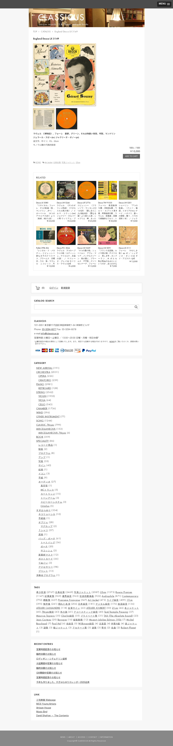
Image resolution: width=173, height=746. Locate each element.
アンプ (42, 457)
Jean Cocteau (43, 619)
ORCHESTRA (43, 372)
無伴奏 (46, 604)
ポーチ (44, 546)
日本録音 (83, 604)
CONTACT (92, 737)
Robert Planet (128, 627)
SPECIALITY (42, 441)
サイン (42, 465)
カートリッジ (48, 493)
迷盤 (94, 627)
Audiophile (108, 596)
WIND (39, 412)
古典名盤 (57, 162)
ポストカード (46, 558)
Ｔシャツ (43, 530)
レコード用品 (46, 445)
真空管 (44, 485)
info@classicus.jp (50, 334)
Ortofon (45, 506)
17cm (130, 600)
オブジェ (43, 522)
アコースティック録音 (86, 612)
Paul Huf (56, 623)
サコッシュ (47, 550)
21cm (115, 608)
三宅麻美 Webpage (46, 700)
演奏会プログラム (46, 575)
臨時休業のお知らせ (46, 654)
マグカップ (47, 526)
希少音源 (41, 592)
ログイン (53, 288)
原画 (41, 534)
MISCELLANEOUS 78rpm (52, 432)
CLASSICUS (62, 17)
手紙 (41, 477)
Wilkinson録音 (86, 623)
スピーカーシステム (51, 502)
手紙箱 (42, 518)
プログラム (45, 453)
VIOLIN (42, 396)
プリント (43, 571)
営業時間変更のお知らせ (48, 650)
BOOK (39, 437)
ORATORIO (45, 380)
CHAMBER (42, 408)
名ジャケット (131, 608)
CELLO (42, 404)
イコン (42, 473)
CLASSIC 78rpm (45, 424)
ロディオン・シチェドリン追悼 (51, 659)
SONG (38, 162)
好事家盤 (49, 596)
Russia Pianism (124, 592)
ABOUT (71, 737)
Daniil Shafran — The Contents (52, 716)
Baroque (62, 619)
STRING (40, 392)
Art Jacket (48, 162)
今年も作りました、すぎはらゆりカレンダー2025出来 (63, 682)
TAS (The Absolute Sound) (118, 615)
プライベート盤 (89, 615)
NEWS (112, 342)
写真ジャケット (68, 162)
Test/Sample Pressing (116, 612)
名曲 (113, 627)
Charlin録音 (67, 615)
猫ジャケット (60, 627)
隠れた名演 (64, 604)
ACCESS (81, 737)
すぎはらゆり (43, 510)
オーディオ (45, 481)
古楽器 (102, 623)
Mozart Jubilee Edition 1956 (105, 619)
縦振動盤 (78, 619)
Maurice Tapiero (45, 615)
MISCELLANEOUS (46, 429)
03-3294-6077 (49, 330)
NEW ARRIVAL (44, 368)
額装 (41, 449)
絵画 (41, 469)
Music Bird (41, 712)
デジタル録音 (103, 604)
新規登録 (65, 288)
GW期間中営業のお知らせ (49, 673)
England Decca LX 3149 (66, 31)
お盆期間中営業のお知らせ (49, 664)
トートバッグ (48, 542)
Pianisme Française (69, 600)
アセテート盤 (79, 627)
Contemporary (130, 596)
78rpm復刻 (48, 612)
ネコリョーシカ (47, 514)
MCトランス (47, 489)
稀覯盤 (46, 600)
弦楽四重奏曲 (87, 596)
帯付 (103, 627)
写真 (41, 461)
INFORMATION (106, 737)
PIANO (40, 384)
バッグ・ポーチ (47, 538)
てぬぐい (43, 562)
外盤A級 (115, 623)
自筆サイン (74, 608)
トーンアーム (48, 498)
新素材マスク (46, 554)
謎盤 (46, 627)
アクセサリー (46, 567)
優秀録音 (67, 596)
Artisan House (43, 708)
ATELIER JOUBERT (96, 608)
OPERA (42, 376)
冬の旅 (63, 612)
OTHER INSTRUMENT (48, 416)
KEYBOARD (45, 388)
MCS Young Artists (46, 704)
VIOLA (42, 400)
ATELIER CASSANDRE (48, 608)
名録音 (69, 623)
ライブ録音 (113, 600)
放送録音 (122, 604)
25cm (78, 162)
